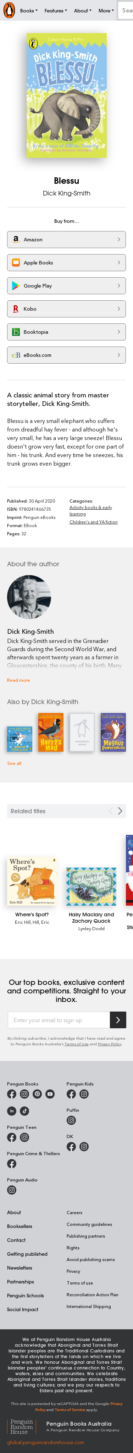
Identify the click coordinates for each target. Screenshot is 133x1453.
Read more (18, 679)
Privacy (73, 1271)
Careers (74, 1212)
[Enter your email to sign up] (58, 1020)
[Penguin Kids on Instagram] (84, 1094)
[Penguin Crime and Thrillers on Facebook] (11, 1163)
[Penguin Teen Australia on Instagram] (24, 1137)
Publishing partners (86, 1236)
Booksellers (19, 1226)
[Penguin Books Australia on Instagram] (24, 1094)
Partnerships (20, 1281)
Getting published (27, 1254)
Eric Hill (23, 921)
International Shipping (89, 1306)
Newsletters (19, 1268)
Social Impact (22, 1309)
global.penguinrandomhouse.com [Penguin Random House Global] (45, 1442)
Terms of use (80, 1283)
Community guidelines (89, 1224)
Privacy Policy (109, 1044)
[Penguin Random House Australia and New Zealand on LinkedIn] (11, 1111)
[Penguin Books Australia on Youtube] (50, 1094)
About (14, 1212)
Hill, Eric (41, 921)
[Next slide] (120, 811)
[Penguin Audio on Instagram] (11, 1190)
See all (14, 763)
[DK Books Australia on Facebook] (71, 1146)
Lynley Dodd (91, 928)
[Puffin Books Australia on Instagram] (71, 1120)
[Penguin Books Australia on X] (37, 1094)
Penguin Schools (25, 1295)
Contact (16, 1240)
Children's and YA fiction (94, 522)
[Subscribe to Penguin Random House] (118, 1020)
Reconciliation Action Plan (92, 1294)
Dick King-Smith (66, 193)
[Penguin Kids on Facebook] (71, 1094)
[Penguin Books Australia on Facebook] (11, 1094)
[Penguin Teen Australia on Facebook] (11, 1137)
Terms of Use (77, 1044)
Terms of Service (70, 1409)
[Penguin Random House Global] (26, 1426)
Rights (73, 1247)
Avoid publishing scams (91, 1259)
